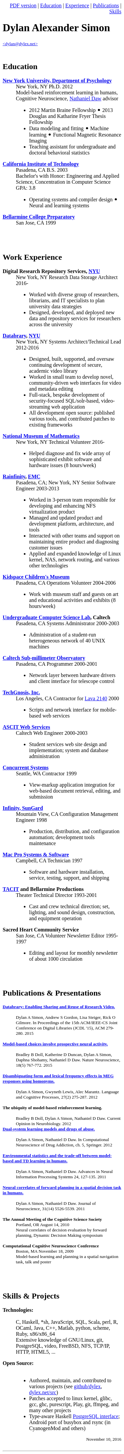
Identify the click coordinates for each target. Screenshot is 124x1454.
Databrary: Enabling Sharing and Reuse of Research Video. (59, 1006)
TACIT (11, 889)
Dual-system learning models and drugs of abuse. (49, 1128)
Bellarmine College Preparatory (39, 217)
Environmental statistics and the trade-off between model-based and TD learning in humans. (57, 1158)
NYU (94, 271)
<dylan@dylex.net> (20, 43)
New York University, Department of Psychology (57, 80)
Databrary (14, 336)
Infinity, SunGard (23, 808)
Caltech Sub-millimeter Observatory (44, 658)
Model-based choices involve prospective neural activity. (55, 1043)
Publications (106, 5)
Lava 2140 (96, 698)
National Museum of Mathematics (41, 436)
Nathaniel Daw (85, 98)
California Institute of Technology (41, 164)
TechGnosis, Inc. (21, 692)
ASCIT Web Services (26, 727)
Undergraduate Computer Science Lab (46, 617)
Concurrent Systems (26, 767)
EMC (34, 476)
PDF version (23, 5)
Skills (115, 11)
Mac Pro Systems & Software (36, 854)
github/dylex (87, 1386)
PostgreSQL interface (95, 1416)
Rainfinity (14, 476)
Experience (77, 5)
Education (51, 5)
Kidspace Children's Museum (36, 577)
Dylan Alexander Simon (56, 28)
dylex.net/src (42, 1392)
